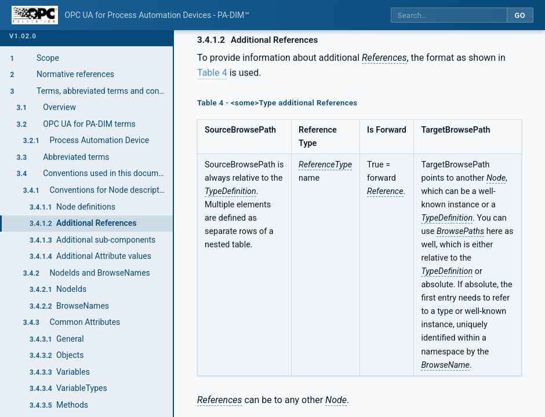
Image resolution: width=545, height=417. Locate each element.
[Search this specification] (449, 15)
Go (519, 15)
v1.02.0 (23, 36)
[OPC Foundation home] (35, 15)
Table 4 (212, 72)
